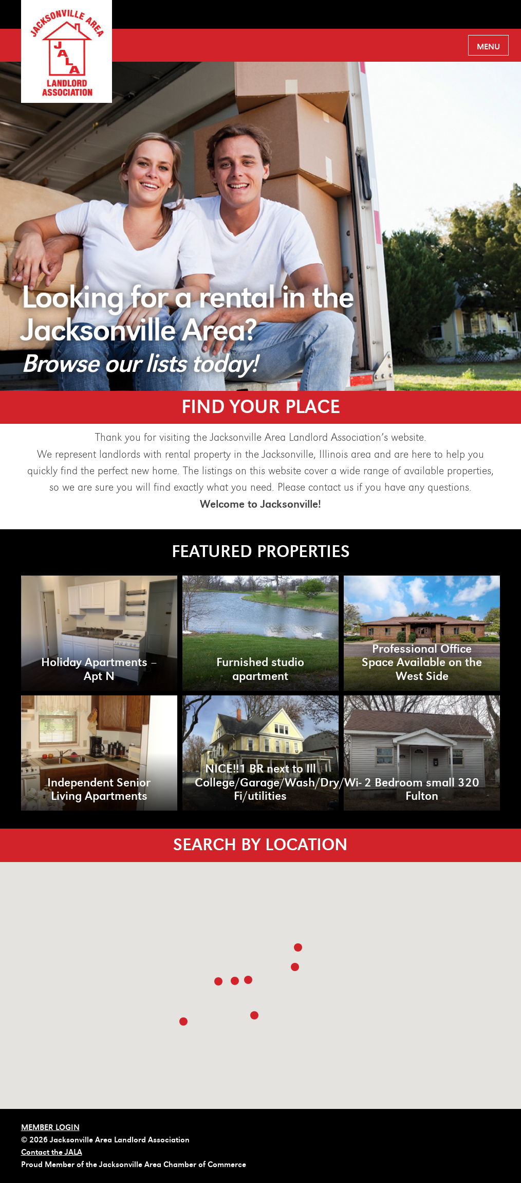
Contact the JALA (51, 1152)
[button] (298, 947)
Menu (488, 47)
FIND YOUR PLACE (260, 407)
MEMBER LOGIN (50, 1127)
